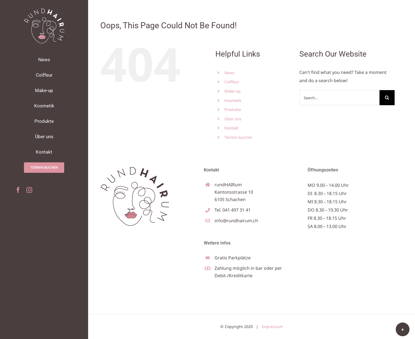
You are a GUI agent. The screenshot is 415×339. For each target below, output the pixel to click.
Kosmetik (232, 100)
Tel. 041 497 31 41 (233, 210)
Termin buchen (238, 137)
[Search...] (339, 97)
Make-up (232, 91)
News (229, 72)
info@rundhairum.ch (236, 221)
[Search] (387, 97)
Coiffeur (231, 81)
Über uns (233, 118)
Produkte (232, 109)
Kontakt (231, 127)
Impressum (272, 326)
